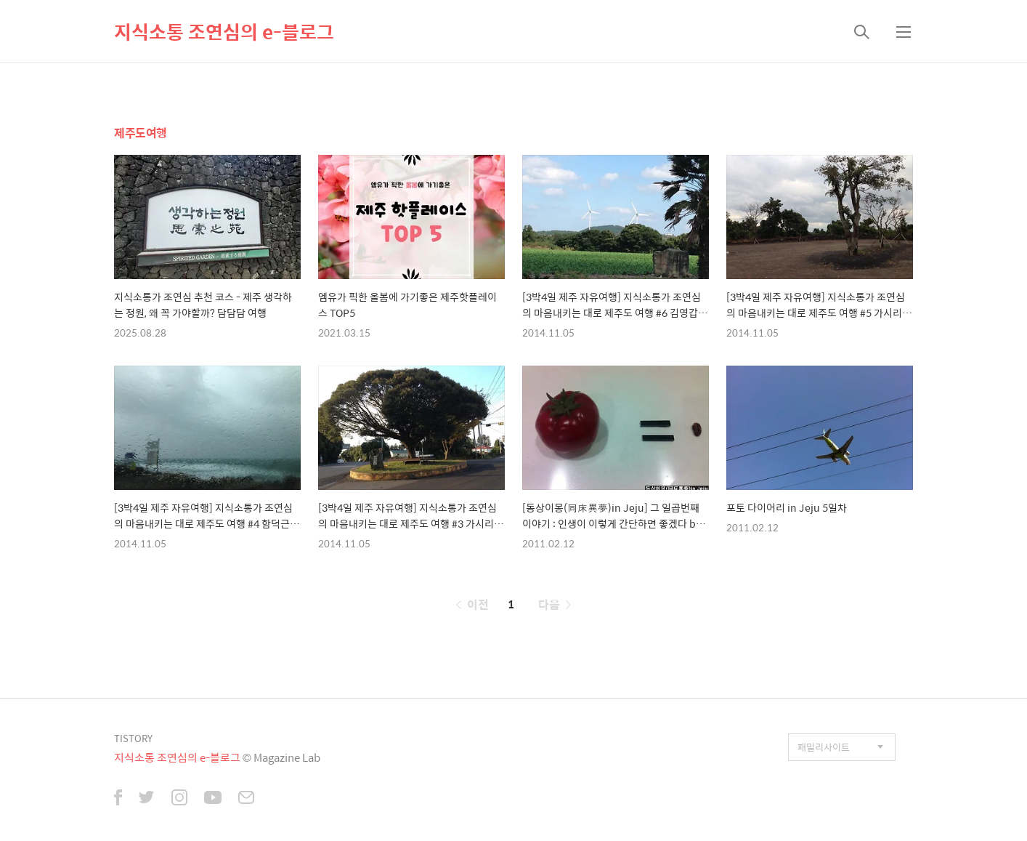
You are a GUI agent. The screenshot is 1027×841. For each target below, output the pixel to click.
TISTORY (133, 738)
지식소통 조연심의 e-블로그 (224, 31)
